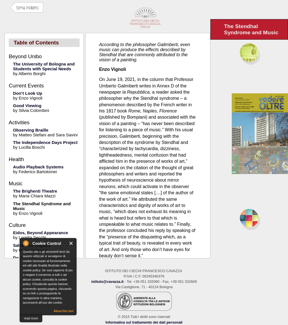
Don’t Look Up (27, 93)
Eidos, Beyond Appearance (40, 232)
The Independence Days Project (45, 142)
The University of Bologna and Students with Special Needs (44, 66)
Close (71, 243)
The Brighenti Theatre (35, 191)
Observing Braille (30, 130)
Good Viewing (27, 105)
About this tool (63, 311)
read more (31, 318)
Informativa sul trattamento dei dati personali (144, 322)
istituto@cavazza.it (107, 281)
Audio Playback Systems (38, 166)
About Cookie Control (25, 243)
